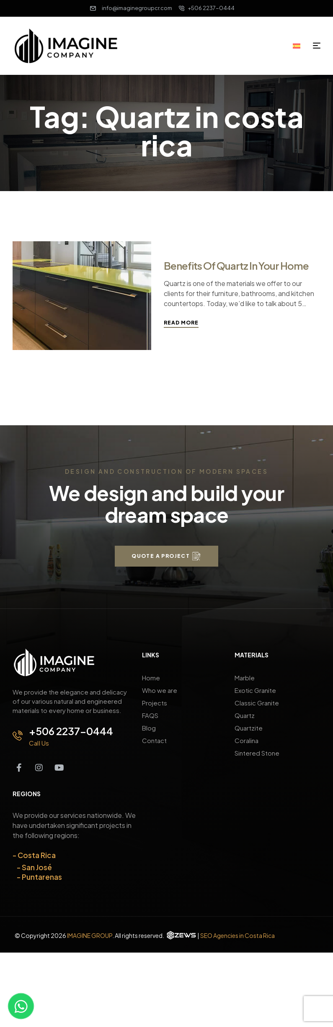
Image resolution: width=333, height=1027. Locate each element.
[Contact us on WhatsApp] (21, 1006)
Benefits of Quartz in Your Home (236, 265)
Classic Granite (257, 703)
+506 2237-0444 (71, 731)
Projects (154, 703)
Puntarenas (42, 876)
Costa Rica (37, 855)
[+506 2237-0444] (18, 736)
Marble (245, 678)
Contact (154, 740)
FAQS (150, 715)
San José (37, 867)
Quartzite (249, 728)
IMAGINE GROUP (89, 935)
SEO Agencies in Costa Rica (237, 935)
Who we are (159, 690)
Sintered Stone (257, 753)
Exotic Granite (255, 690)
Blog (149, 728)
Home (151, 678)
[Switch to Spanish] (299, 45)
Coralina (246, 740)
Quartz (245, 715)
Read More (181, 322)
